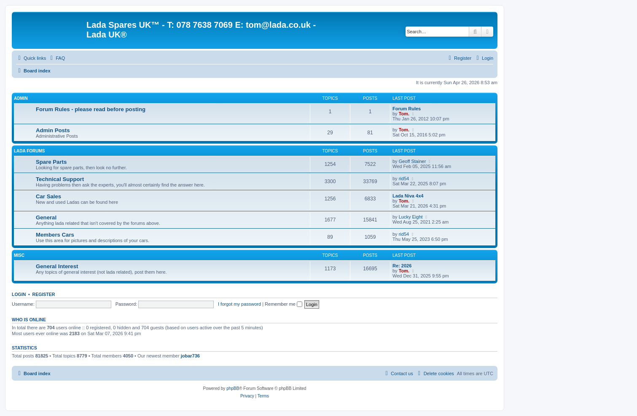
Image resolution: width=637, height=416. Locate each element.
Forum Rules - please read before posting (90, 109)
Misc (19, 255)
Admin (21, 98)
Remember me (283, 304)
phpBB (232, 388)
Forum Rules (406, 108)
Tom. (404, 113)
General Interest (57, 266)
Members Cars (55, 235)
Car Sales (48, 196)
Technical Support (60, 179)
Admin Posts (53, 130)
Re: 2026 (401, 265)
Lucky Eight (411, 216)
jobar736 (190, 355)
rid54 (404, 178)
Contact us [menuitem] (398, 373)
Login (19, 294)
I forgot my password (239, 304)
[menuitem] (56, 58)
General (46, 217)
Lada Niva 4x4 (407, 195)
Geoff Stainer (412, 161)
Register (43, 294)
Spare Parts (51, 162)
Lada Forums (29, 151)
